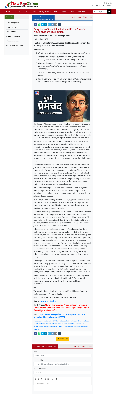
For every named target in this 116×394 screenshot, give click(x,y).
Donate (63, 11)
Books (56, 11)
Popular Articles (13, 41)
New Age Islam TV (45, 11)
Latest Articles (12, 27)
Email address (39, 360)
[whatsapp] (39, 24)
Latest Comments (13, 36)
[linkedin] (45, 24)
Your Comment (40, 368)
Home (8, 11)
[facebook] (35, 24)
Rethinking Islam (13, 23)
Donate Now (62, 339)
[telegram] (49, 24)
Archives (33, 11)
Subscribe (81, 11)
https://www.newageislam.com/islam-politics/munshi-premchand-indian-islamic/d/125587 (59, 315)
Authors (15, 11)
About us (24, 11)
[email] (55, 24)
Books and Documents (15, 45)
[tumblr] (59, 24)
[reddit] (52, 24)
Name (36, 351)
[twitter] (42, 24)
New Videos (11, 32)
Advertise (72, 11)
